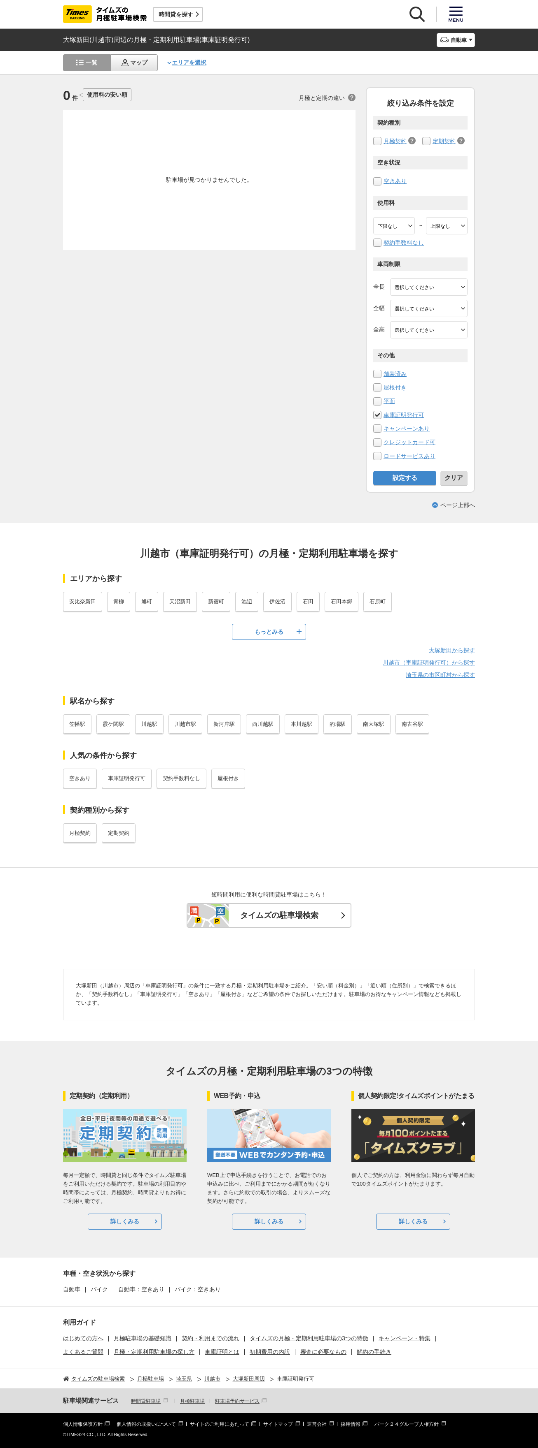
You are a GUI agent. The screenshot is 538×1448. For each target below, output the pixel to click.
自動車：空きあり (141, 1289)
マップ (138, 62)
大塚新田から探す (452, 650)
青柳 (118, 601)
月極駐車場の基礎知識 (142, 1338)
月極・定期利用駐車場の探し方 (154, 1351)
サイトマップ (278, 1424)
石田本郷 (341, 601)
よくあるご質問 (83, 1351)
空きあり (395, 181)
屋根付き (395, 387)
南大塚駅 (373, 724)
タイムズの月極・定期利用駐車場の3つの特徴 (309, 1338)
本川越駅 (301, 724)
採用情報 (350, 1424)
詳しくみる (124, 1221)
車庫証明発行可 (404, 415)
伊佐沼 (277, 601)
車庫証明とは (222, 1351)
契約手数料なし (404, 242)
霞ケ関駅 (113, 724)
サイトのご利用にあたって (219, 1424)
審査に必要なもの (323, 1351)
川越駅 (149, 724)
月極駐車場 (192, 1401)
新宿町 (216, 601)
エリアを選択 (189, 62)
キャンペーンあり (407, 428)
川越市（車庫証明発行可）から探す (429, 662)
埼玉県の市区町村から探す (440, 675)
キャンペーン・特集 (404, 1338)
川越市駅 (185, 724)
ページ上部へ (457, 505)
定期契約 (444, 141)
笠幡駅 (77, 724)
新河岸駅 (224, 724)
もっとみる (269, 631)
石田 (308, 601)
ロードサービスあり (409, 456)
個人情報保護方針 (83, 1424)
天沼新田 (180, 601)
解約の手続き (374, 1351)
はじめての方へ (83, 1338)
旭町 (146, 601)
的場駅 (338, 724)
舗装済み (395, 374)
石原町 (378, 601)
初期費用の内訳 (270, 1351)
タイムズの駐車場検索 (279, 915)
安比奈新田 (82, 601)
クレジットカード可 (409, 442)
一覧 (91, 62)
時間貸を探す (176, 14)
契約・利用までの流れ (210, 1338)
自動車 (71, 1289)
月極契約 (395, 141)
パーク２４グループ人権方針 (406, 1424)
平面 (389, 401)
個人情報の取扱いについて (146, 1424)
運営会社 (317, 1424)
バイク (99, 1289)
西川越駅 (263, 724)
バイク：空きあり (198, 1289)
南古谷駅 (412, 724)
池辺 (246, 601)
